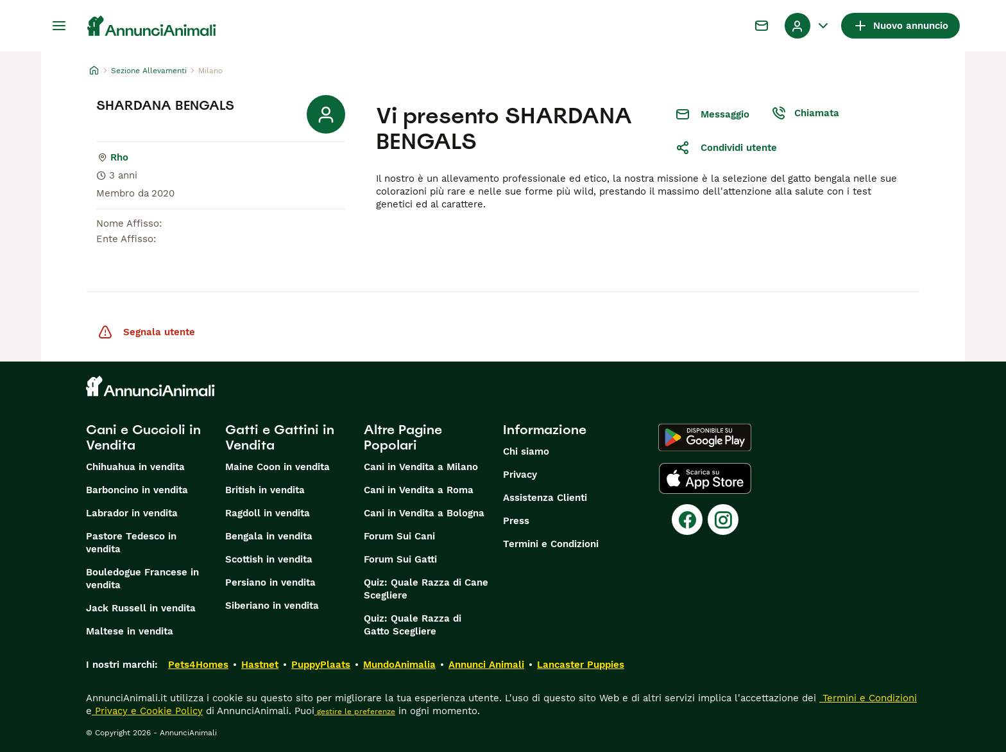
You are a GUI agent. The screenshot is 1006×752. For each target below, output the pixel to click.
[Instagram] (723, 519)
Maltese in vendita (129, 631)
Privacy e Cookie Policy (147, 711)
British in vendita (265, 490)
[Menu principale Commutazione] (59, 26)
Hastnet (259, 664)
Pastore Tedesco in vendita (131, 542)
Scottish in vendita (268, 559)
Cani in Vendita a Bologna (424, 513)
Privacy (520, 474)
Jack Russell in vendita (141, 608)
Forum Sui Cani (399, 536)
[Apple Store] (705, 478)
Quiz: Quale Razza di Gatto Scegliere (412, 625)
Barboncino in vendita (137, 490)
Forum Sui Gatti (400, 559)
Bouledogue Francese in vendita (142, 578)
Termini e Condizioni (551, 544)
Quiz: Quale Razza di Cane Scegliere (426, 589)
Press (516, 521)
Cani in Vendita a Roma (418, 490)
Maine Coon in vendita (277, 467)
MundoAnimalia (399, 664)
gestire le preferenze (354, 711)
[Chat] (761, 26)
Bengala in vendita (268, 536)
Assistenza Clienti (545, 497)
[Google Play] (704, 437)
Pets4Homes (198, 664)
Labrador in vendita (132, 513)
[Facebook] (687, 519)
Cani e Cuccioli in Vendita (143, 437)
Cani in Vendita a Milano (421, 467)
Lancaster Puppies (580, 664)
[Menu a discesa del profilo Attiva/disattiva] (808, 26)
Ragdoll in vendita (267, 513)
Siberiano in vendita (272, 605)
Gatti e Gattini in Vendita (279, 437)
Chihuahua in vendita (135, 467)
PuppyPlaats (320, 664)
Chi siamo (526, 451)
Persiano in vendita (270, 582)
